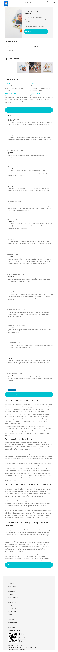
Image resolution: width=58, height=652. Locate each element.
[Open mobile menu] (53, 2)
